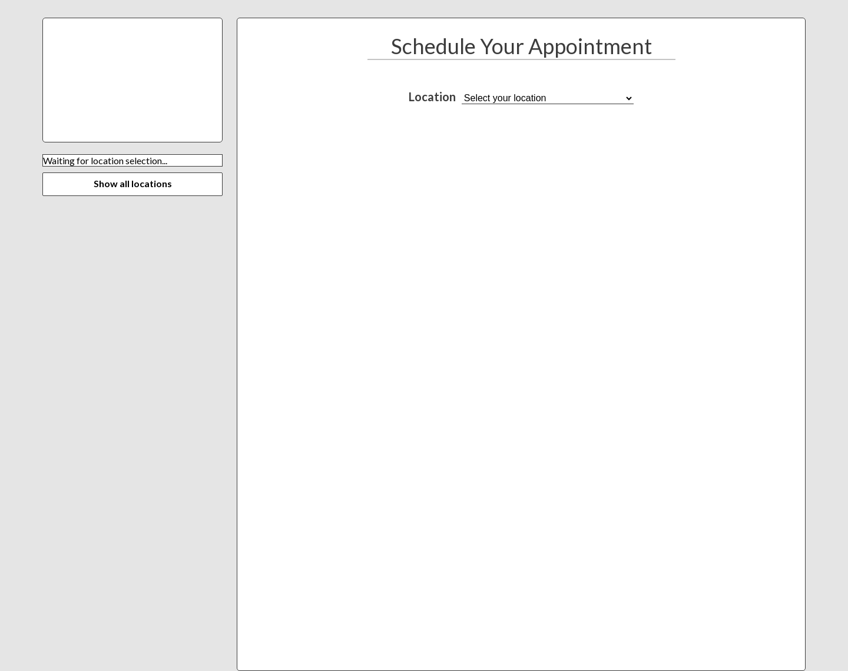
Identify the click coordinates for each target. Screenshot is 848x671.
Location (432, 96)
